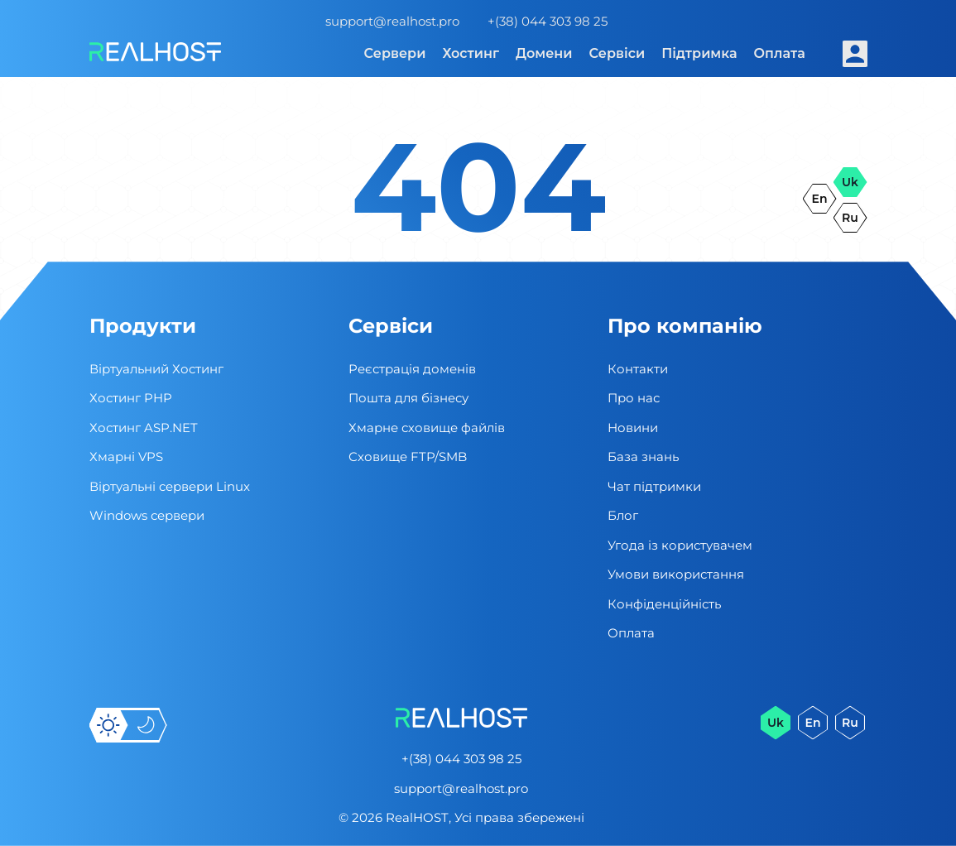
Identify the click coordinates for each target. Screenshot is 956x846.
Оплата (779, 53)
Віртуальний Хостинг (156, 369)
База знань (643, 456)
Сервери (395, 53)
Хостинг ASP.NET (143, 427)
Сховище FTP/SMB (407, 456)
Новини (633, 427)
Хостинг (470, 53)
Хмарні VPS (126, 456)
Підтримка (699, 53)
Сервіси (617, 53)
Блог (623, 515)
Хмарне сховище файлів (426, 427)
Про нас (634, 398)
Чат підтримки (654, 486)
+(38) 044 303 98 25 (548, 21)
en (820, 198)
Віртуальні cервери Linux (169, 486)
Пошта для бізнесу (408, 398)
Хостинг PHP (130, 398)
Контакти (638, 369)
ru (850, 217)
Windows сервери (146, 515)
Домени (544, 53)
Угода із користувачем (680, 545)
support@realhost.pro (392, 21)
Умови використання (676, 574)
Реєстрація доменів (412, 369)
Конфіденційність (664, 604)
